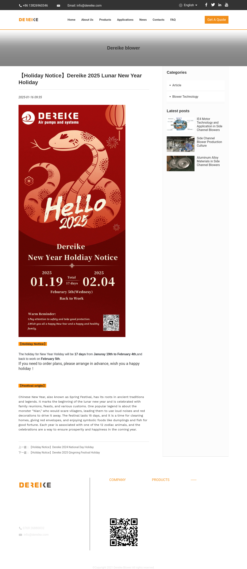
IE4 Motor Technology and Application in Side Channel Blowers (209, 124)
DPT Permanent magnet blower (170, 512)
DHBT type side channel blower (170, 497)
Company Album (119, 497)
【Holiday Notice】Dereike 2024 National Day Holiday (61, 447)
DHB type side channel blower (170, 489)
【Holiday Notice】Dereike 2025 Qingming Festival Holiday (64, 452)
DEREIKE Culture (119, 504)
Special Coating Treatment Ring (210, 497)
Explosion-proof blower (165, 527)
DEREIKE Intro (117, 489)
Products (105, 19)
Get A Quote (216, 20)
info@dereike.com (36, 534)
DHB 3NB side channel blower (170, 504)
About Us (87, 19)
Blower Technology (183, 96)
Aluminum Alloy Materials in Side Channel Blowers (208, 161)
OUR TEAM (115, 512)
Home (71, 19)
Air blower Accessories (204, 489)
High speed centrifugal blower (209, 512)
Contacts (158, 19)
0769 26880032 (33, 528)
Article (175, 85)
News (143, 19)
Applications (125, 19)
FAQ (173, 19)
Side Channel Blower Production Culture (209, 141)
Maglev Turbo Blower (164, 519)
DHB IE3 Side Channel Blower (208, 504)
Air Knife (196, 519)
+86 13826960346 (35, 5)
